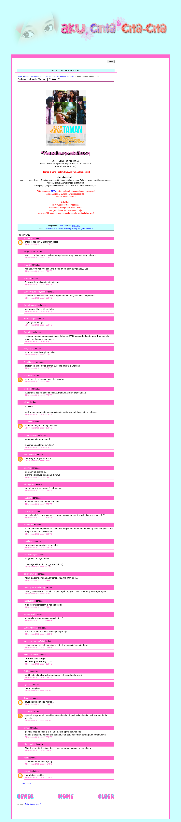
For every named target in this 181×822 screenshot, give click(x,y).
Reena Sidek (29, 614)
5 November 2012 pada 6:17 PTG (38, 428)
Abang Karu (29, 484)
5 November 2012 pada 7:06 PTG (38, 504)
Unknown (28, 238)
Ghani (26, 698)
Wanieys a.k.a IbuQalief (34, 292)
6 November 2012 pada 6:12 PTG (38, 664)
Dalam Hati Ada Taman (33, 76)
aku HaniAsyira (30, 554)
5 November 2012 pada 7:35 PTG (38, 534)
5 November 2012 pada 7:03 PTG (38, 491)
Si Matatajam (30, 744)
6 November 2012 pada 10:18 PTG (39, 691)
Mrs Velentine (30, 454)
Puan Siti (28, 332)
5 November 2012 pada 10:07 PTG (39, 567)
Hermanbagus (30, 318)
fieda (26, 758)
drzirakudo (28, 511)
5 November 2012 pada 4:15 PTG (38, 311)
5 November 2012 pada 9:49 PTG (38, 547)
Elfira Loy (47, 76)
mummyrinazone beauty (34, 587)
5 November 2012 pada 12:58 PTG (39, 244)
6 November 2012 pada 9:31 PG (38, 607)
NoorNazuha (29, 362)
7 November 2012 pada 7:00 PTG (38, 737)
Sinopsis (70, 76)
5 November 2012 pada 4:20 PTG (38, 325)
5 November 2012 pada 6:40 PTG (38, 447)
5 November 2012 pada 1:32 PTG (38, 258)
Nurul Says (29, 525)
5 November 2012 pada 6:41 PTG (38, 461)
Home (20, 76)
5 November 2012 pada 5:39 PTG (38, 395)
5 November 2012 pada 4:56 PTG (38, 368)
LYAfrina (27, 468)
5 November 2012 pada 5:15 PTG (38, 382)
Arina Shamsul (30, 305)
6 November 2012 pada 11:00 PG (38, 634)
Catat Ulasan (26, 784)
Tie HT (27, 402)
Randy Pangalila (59, 76)
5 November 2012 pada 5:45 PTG (38, 414)
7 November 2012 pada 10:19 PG (38, 721)
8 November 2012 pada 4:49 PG (38, 750)
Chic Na (27, 389)
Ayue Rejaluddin (31, 654)
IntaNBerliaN (29, 601)
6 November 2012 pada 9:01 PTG (38, 677)
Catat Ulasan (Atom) (33, 804)
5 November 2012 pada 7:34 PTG (38, 517)
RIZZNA (27, 265)
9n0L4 (27, 671)
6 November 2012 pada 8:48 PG (38, 594)
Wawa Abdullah (31, 628)
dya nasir (28, 684)
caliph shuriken (30, 574)
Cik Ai (26, 728)
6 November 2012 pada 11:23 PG (38, 647)
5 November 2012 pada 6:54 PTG (38, 477)
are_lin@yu (29, 348)
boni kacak (29, 541)
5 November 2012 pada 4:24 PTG (38, 341)
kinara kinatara (30, 435)
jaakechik (28, 498)
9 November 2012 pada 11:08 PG (38, 777)
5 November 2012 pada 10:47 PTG (39, 580)
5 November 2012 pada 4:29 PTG (38, 355)
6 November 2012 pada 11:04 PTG (39, 704)
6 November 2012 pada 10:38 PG (38, 620)
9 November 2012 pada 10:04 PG (38, 764)
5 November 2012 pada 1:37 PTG (38, 271)
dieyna (27, 771)
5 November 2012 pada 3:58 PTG (38, 298)
